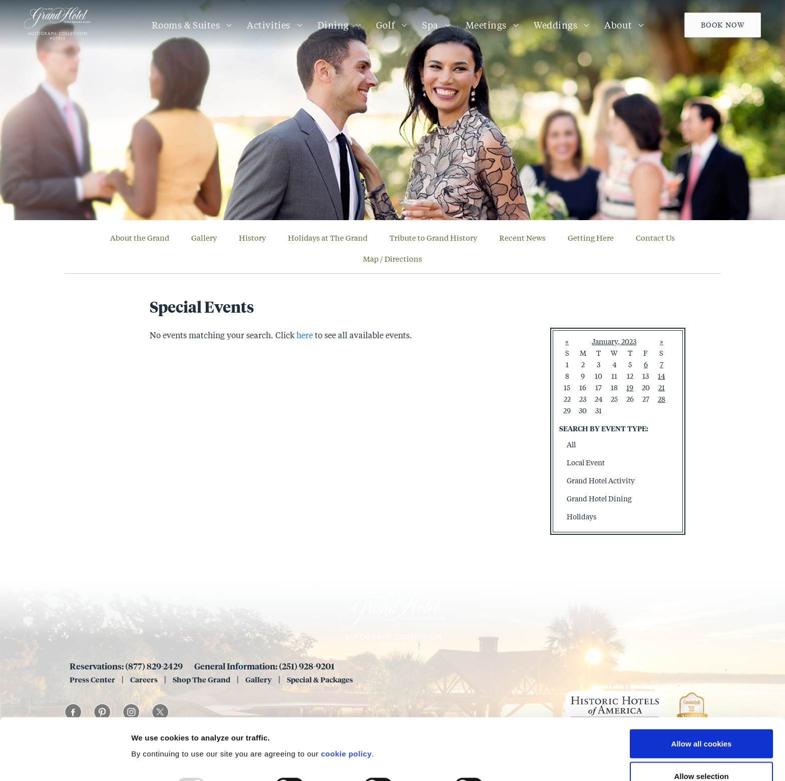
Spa (430, 25)
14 (661, 376)
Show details (525, 731)
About (618, 25)
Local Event (586, 462)
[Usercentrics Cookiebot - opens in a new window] (65, 761)
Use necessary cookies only (701, 754)
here (304, 335)
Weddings (555, 25)
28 (661, 399)
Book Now (722, 25)
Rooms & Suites (186, 25)
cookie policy (346, 698)
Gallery (204, 237)
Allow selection (701, 721)
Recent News (522, 237)
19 (629, 387)
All (571, 444)
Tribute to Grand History (433, 237)
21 (661, 387)
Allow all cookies (701, 688)
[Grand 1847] (57, 39)
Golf (385, 25)
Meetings (486, 25)
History (252, 237)
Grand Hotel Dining (599, 498)
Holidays (581, 516)
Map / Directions (392, 258)
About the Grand (139, 237)
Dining (333, 25)
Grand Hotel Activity (601, 480)
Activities (268, 25)
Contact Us (655, 237)
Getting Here (591, 237)
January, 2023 (614, 341)
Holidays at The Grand (327, 237)
